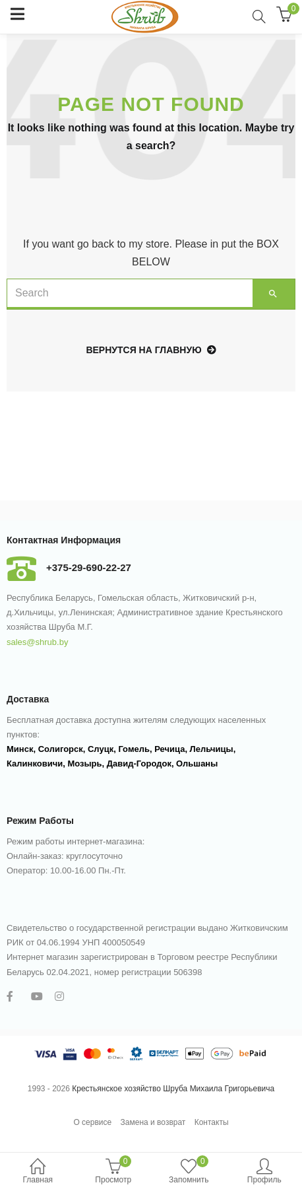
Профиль (265, 1172)
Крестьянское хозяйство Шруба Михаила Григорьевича (173, 1088)
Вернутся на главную (151, 350)
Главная (38, 1172)
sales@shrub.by (37, 642)
